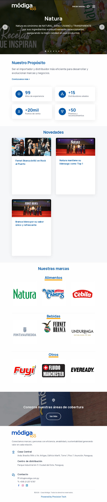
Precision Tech (59, 496)
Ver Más (53, 419)
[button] (45, 51)
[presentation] (5, 27)
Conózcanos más (20, 79)
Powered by (46, 496)
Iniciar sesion (78, 6)
